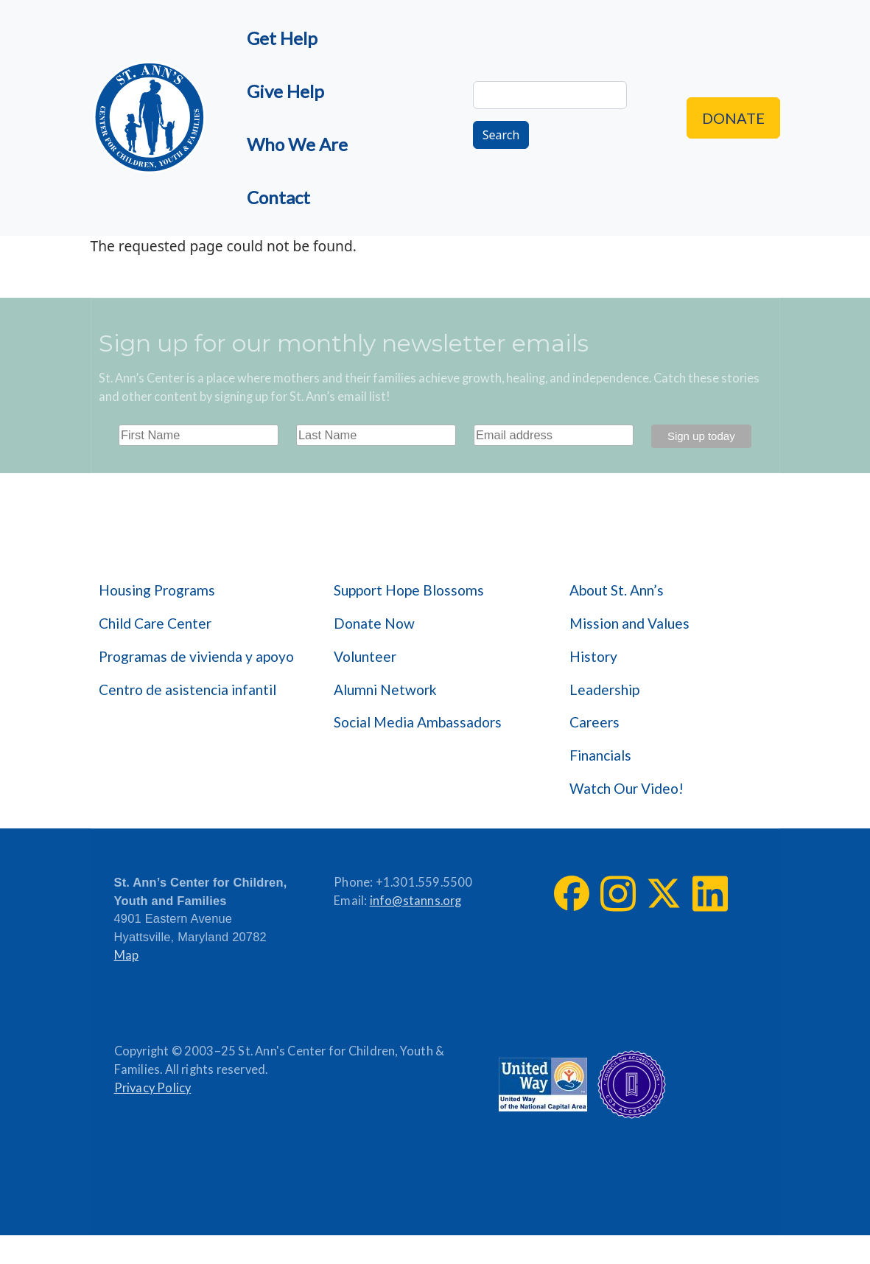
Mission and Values (629, 623)
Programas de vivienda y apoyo (196, 656)
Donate (733, 118)
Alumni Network (385, 689)
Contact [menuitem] (278, 197)
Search (501, 135)
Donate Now (374, 623)
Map (126, 955)
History (593, 656)
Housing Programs (157, 590)
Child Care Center (155, 623)
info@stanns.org (416, 900)
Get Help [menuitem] (282, 38)
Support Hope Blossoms (409, 590)
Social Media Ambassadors (418, 721)
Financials (600, 755)
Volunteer (365, 656)
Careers (594, 721)
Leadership (604, 689)
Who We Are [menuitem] (297, 144)
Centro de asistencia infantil (187, 689)
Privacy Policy (153, 1087)
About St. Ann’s (616, 590)
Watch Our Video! (626, 788)
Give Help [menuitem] (285, 91)
